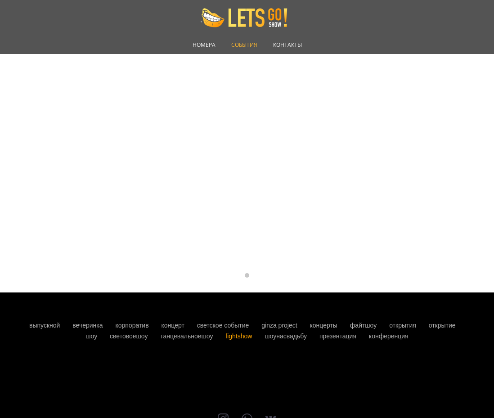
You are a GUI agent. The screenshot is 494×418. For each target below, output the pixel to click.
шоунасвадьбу (287, 336)
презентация (338, 336)
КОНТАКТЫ (287, 45)
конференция (389, 336)
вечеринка (88, 325)
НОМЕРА (204, 45)
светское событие (224, 325)
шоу (92, 336)
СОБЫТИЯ (244, 45)
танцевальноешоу (187, 336)
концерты (324, 325)
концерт (173, 325)
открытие (442, 325)
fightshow (239, 336)
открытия (403, 325)
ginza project (280, 325)
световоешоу (129, 336)
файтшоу (364, 325)
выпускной (45, 325)
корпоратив (132, 325)
